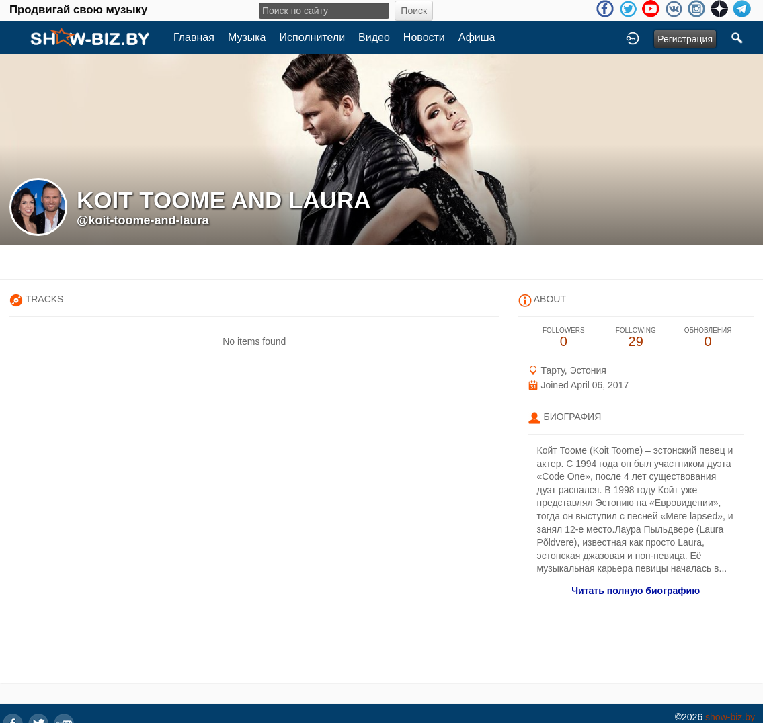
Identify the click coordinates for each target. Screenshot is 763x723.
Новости (424, 37)
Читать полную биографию (635, 590)
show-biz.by (730, 717)
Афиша (476, 37)
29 (636, 338)
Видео (374, 37)
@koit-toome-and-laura (143, 220)
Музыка (247, 37)
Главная (193, 37)
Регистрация (685, 39)
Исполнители (313, 37)
